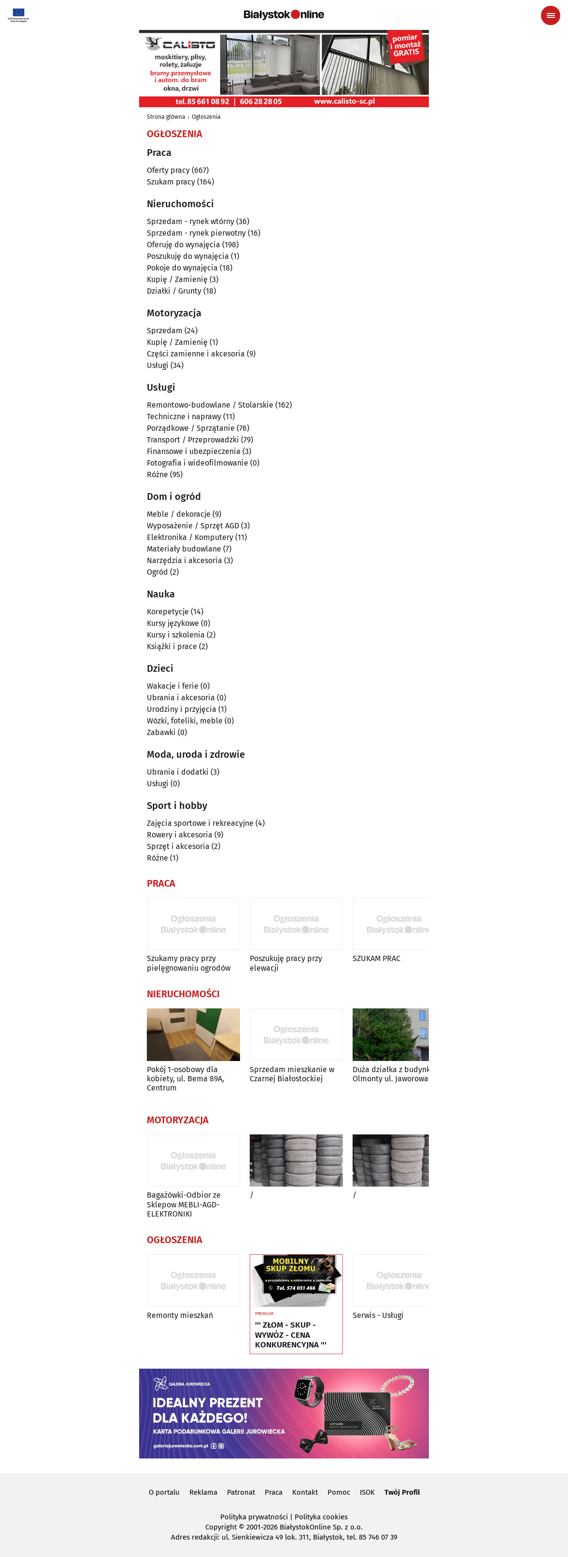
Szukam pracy (171, 181)
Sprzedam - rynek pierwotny (196, 233)
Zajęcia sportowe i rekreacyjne (200, 823)
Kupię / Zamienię (177, 279)
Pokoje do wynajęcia (182, 267)
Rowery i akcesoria (180, 834)
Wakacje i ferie (173, 686)
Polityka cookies (321, 1517)
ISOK (367, 1492)
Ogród (157, 572)
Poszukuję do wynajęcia (188, 256)
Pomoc (338, 1492)
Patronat (241, 1492)
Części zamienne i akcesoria (196, 353)
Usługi (158, 365)
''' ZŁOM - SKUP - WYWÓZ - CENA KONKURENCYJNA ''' (291, 1335)
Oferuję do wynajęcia (183, 244)
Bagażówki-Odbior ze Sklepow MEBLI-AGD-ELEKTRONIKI (184, 1204)
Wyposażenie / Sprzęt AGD (193, 525)
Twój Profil (402, 1492)
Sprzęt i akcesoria (178, 846)
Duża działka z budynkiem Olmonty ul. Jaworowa (398, 1074)
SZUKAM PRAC (376, 958)
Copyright (221, 1527)
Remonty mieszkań (180, 1315)
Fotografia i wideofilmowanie (197, 462)
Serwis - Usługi (378, 1315)
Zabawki (161, 732)
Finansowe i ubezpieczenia (194, 451)
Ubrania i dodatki (178, 772)
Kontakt (305, 1492)
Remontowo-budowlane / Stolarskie (210, 405)
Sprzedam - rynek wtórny (190, 221)
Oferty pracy (168, 170)
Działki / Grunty (174, 291)
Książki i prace (172, 646)
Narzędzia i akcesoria (184, 560)
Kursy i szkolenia (176, 634)
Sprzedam (165, 330)
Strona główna (166, 116)
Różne (157, 474)
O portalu (164, 1492)
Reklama (203, 1492)
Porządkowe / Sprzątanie (191, 428)
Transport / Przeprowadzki (193, 439)
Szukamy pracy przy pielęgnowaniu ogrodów (188, 963)
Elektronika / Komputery (190, 537)
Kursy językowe (173, 623)
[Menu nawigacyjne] (550, 15)
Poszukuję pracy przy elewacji (286, 963)
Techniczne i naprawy (184, 416)
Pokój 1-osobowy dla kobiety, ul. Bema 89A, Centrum (185, 1078)
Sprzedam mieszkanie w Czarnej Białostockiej (292, 1074)
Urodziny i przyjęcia (181, 709)
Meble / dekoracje (179, 514)
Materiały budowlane (184, 548)
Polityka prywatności (254, 1517)
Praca (274, 1492)
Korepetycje (168, 611)
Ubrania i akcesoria (181, 697)
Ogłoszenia (206, 116)
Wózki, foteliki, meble (185, 720)
